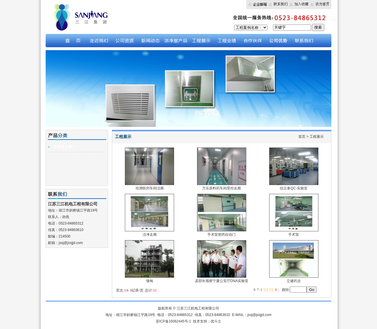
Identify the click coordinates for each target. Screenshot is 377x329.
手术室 (293, 232)
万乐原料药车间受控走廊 (221, 186)
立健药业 (293, 278)
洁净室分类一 (64, 147)
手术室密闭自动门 (221, 232)
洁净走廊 (149, 232)
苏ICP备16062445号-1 (173, 321)
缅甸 (149, 278)
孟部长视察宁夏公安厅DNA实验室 (221, 278)
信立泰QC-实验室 (293, 186)
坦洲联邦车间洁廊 (149, 186)
